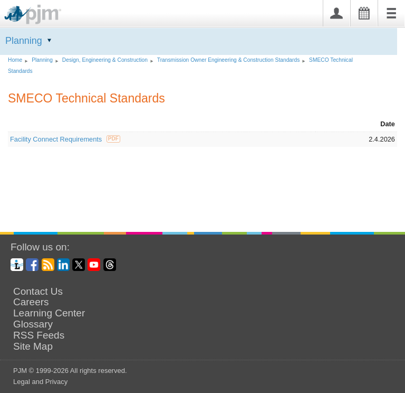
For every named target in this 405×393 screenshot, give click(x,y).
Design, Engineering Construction (105, 60)
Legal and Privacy (40, 382)
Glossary (33, 324)
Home (15, 60)
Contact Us (38, 291)
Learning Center (49, 313)
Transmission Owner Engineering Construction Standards (228, 60)
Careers (31, 302)
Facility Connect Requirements (65, 139)
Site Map (33, 346)
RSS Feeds (38, 335)
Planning (23, 40)
